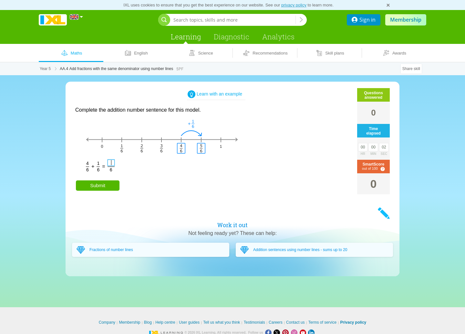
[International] (76, 17)
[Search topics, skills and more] (234, 20)
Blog (148, 322)
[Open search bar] (164, 20)
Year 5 (45, 68)
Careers (276, 322)
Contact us (295, 322)
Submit (97, 185)
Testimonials (254, 322)
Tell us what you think (221, 322)
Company (107, 322)
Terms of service (322, 322)
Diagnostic (231, 36)
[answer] (111, 162)
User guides (189, 322)
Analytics (278, 36)
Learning (186, 36)
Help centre (165, 322)
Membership (405, 19)
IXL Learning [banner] (53, 19)
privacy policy (293, 5)
